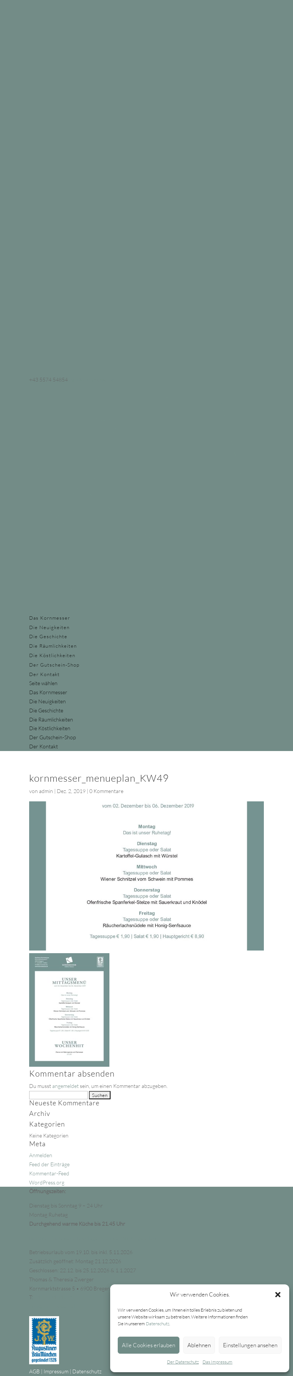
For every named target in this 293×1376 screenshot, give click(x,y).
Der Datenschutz (183, 1362)
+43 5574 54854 (53, 1297)
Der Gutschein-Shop (54, 665)
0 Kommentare (106, 791)
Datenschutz (157, 1323)
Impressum (56, 1371)
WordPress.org (46, 1182)
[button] (278, 1294)
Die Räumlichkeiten (53, 646)
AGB (34, 1371)
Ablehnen (199, 1345)
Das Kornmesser (49, 618)
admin (46, 791)
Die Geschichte (48, 636)
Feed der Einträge (49, 1164)
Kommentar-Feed (49, 1173)
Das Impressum (217, 1362)
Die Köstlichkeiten (52, 655)
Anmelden (40, 1155)
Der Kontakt (44, 674)
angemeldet (65, 1086)
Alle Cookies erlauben (148, 1345)
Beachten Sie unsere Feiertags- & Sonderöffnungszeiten (92, 1238)
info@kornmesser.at (52, 1306)
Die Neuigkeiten (49, 627)
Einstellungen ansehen (250, 1345)
